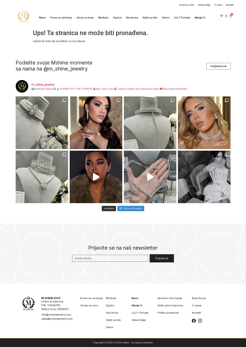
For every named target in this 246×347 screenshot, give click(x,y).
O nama (218, 4)
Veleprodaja (204, 4)
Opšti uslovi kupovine (170, 305)
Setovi (166, 17)
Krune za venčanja (61, 17)
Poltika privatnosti (168, 312)
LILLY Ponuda (182, 17)
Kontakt (230, 4)
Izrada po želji (186, 4)
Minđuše (103, 17)
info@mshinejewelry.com (56, 314)
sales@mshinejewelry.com (57, 318)
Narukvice (132, 17)
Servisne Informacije (169, 298)
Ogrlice (117, 17)
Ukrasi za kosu (85, 17)
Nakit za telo (150, 17)
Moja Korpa (199, 298)
